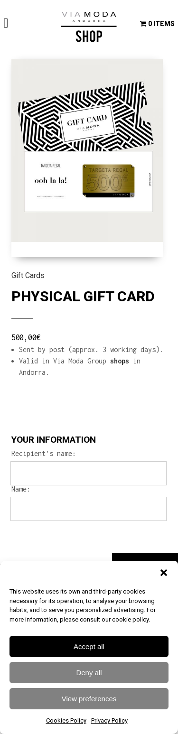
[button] (164, 572)
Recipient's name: (43, 453)
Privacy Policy (109, 720)
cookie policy (130, 619)
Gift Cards (28, 275)
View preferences (89, 699)
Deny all (89, 673)
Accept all (89, 646)
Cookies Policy (66, 720)
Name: (20, 489)
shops (119, 361)
